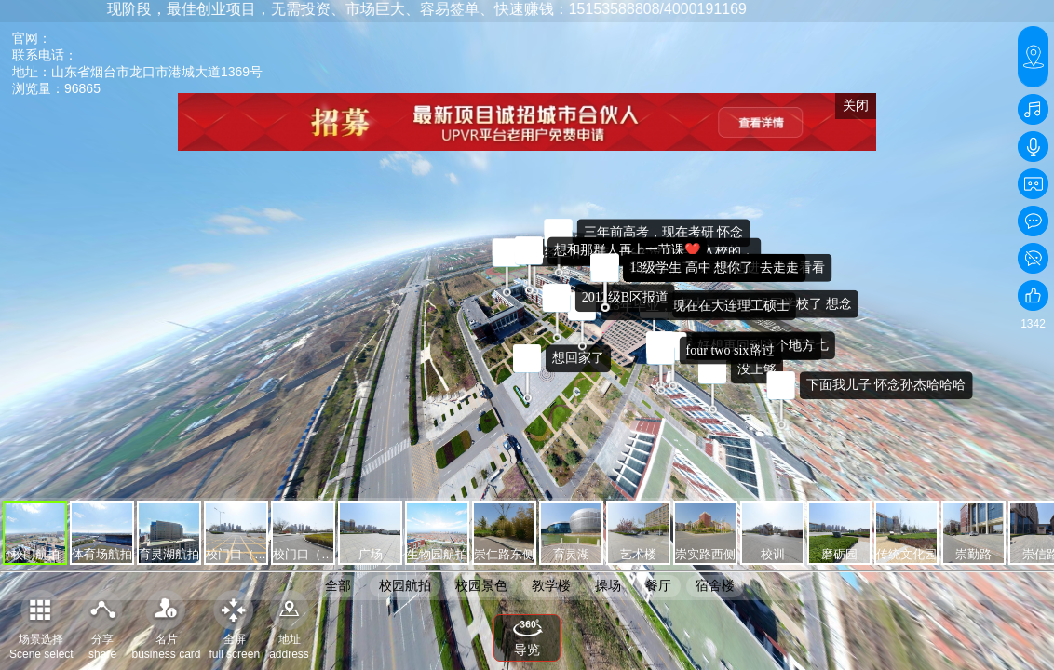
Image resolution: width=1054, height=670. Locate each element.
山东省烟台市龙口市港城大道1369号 (157, 71)
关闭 (856, 105)
